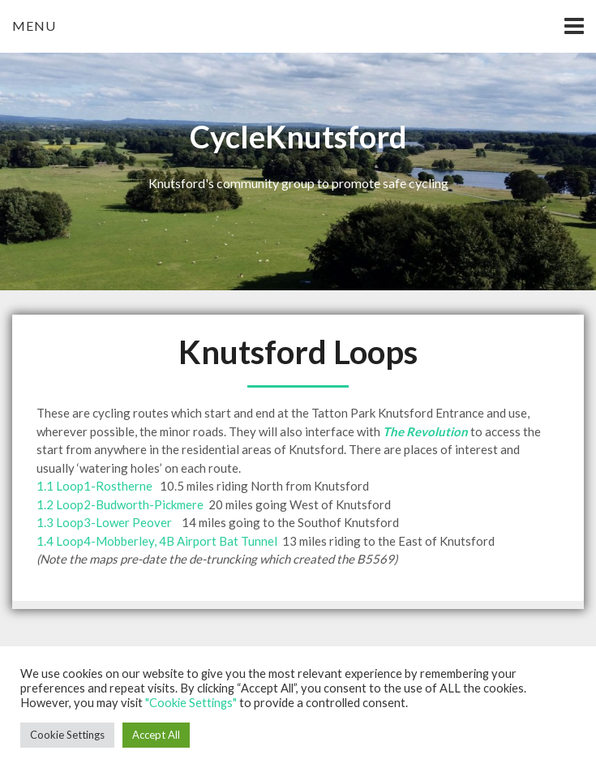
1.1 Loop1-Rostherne (94, 485)
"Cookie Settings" (191, 703)
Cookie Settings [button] (67, 734)
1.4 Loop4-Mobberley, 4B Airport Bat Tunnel (156, 541)
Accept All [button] (156, 734)
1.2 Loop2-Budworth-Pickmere (120, 504)
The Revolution (425, 431)
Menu (34, 25)
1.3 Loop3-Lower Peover (104, 522)
